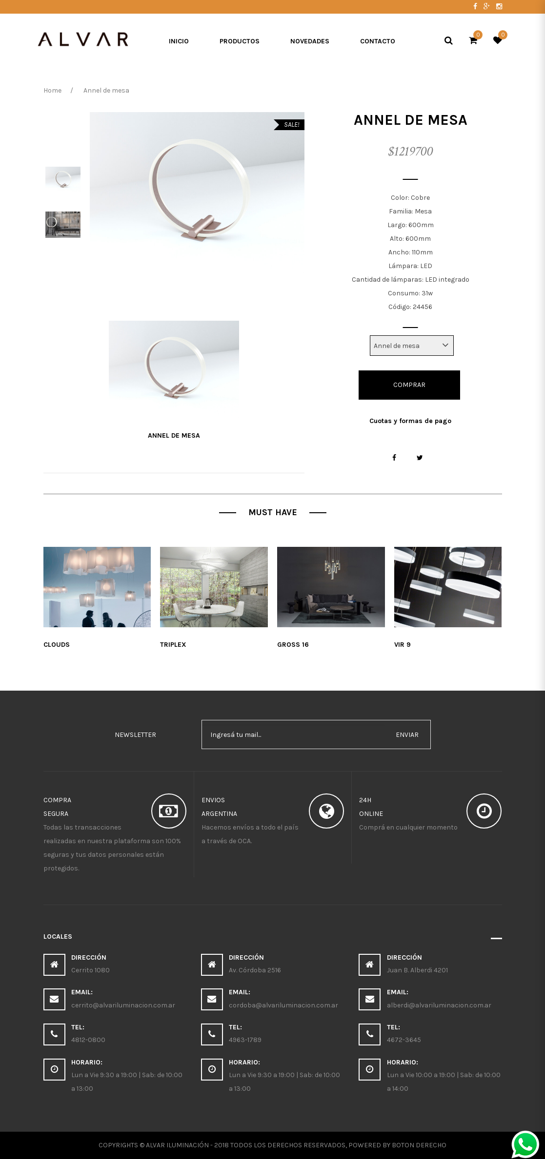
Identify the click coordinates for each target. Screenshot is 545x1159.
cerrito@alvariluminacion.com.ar (123, 1005)
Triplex (173, 644)
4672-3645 (404, 1040)
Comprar (409, 385)
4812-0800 (88, 1040)
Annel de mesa (174, 435)
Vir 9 (402, 644)
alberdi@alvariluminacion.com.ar (439, 1005)
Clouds (56, 644)
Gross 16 (293, 644)
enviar (407, 735)
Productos (240, 41)
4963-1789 (245, 1040)
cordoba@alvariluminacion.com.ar (283, 1005)
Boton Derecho (419, 1145)
